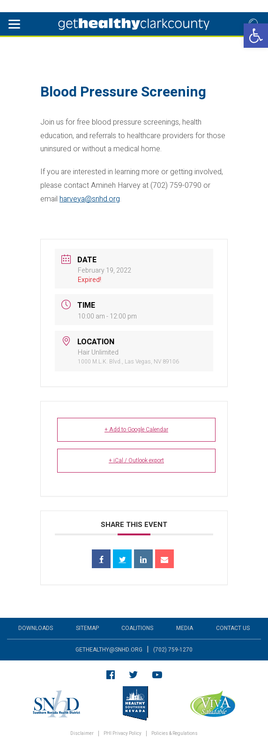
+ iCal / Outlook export (136, 460)
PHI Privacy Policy (122, 734)
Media (184, 628)
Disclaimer (82, 734)
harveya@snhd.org (90, 199)
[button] (256, 35)
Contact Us (233, 628)
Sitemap (87, 628)
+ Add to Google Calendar (136, 429)
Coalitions (137, 628)
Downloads (35, 628)
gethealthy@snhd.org (108, 649)
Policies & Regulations (174, 734)
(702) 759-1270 (173, 649)
